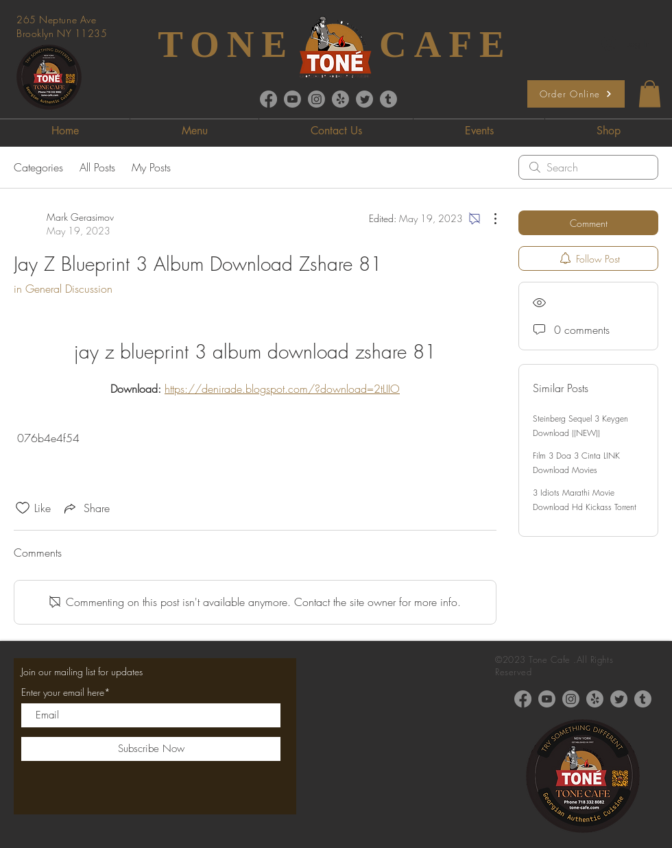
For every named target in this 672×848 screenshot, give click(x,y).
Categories (38, 167)
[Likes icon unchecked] (23, 508)
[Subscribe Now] (150, 749)
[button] (649, 93)
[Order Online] (576, 94)
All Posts (97, 167)
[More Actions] (488, 218)
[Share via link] (86, 508)
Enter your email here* (65, 692)
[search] (588, 167)
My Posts (151, 167)
